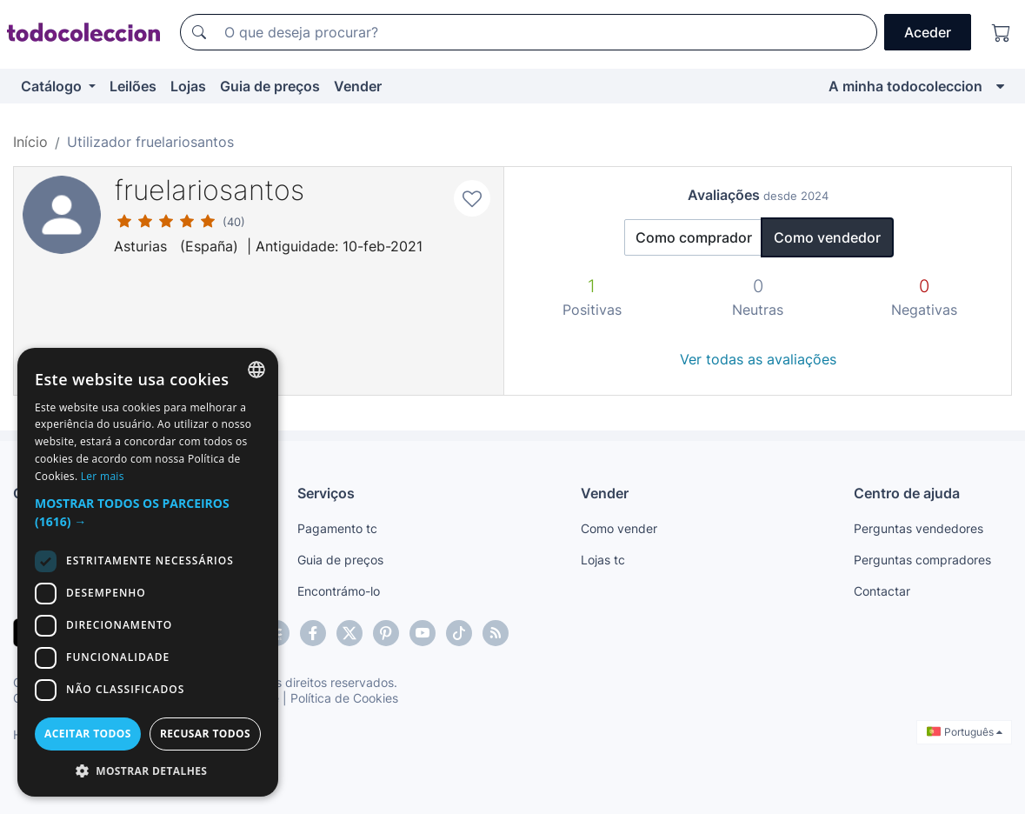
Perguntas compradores (922, 559)
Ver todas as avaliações (758, 359)
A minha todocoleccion (905, 86)
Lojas (188, 86)
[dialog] (147, 572)
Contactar (882, 591)
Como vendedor (827, 237)
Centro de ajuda (907, 493)
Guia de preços (270, 86)
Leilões (133, 86)
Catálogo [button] (53, 86)
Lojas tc (603, 559)
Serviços (326, 493)
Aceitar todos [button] (87, 733)
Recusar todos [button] (205, 733)
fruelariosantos (209, 190)
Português (964, 731)
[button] (148, 512)
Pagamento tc (337, 528)
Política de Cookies (344, 698)
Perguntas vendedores (918, 528)
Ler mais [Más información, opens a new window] (102, 476)
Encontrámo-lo (338, 591)
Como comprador (694, 237)
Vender (358, 86)
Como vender (619, 528)
